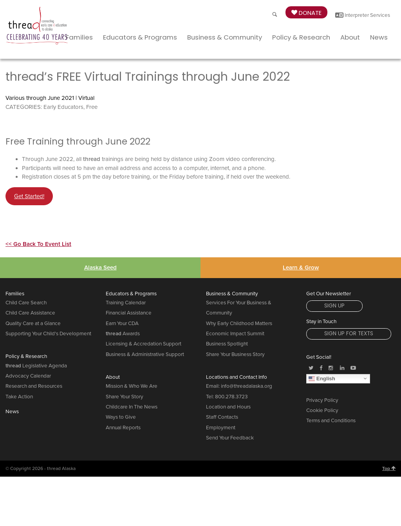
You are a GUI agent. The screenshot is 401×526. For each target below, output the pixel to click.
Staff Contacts (222, 417)
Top (389, 468)
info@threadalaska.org (246, 386)
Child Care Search (26, 303)
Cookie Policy (322, 410)
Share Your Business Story (235, 354)
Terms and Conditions (331, 421)
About (350, 37)
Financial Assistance (129, 313)
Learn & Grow (301, 267)
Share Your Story (124, 397)
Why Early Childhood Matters (239, 323)
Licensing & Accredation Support (143, 344)
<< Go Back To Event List (38, 244)
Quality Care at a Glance (33, 323)
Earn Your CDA (122, 323)
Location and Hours (228, 407)
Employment (220, 428)
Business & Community (224, 37)
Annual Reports (123, 428)
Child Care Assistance (30, 313)
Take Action (19, 397)
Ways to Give (121, 417)
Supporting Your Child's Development (48, 334)
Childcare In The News (131, 407)
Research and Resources (33, 386)
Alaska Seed (100, 267)
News (379, 37)
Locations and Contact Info (236, 377)
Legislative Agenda (36, 366)
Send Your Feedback (230, 438)
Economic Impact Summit (235, 334)
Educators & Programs (140, 37)
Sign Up (334, 305)
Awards (123, 334)
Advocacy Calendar (28, 376)
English (322, 378)
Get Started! (29, 196)
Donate (306, 13)
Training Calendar (126, 303)
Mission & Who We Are (131, 386)
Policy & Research (301, 37)
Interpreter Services (362, 15)
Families (79, 37)
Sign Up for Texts (348, 333)
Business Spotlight (227, 344)
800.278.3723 (231, 397)
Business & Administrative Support (145, 354)
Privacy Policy (322, 400)
